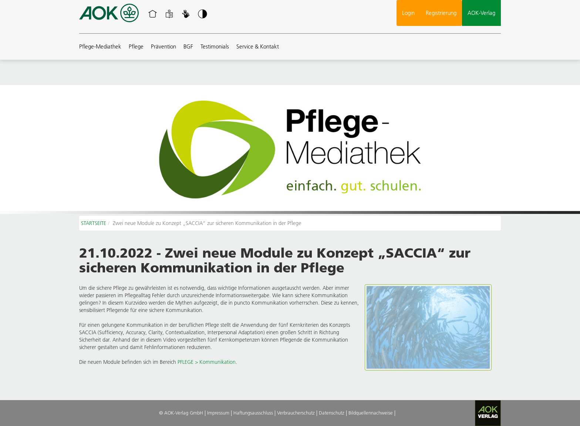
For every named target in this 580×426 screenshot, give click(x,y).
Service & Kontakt (257, 46)
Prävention (163, 46)
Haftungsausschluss (253, 413)
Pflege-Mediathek (100, 46)
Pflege (136, 46)
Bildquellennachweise (370, 413)
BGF (188, 46)
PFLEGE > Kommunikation (207, 362)
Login (408, 12)
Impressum (218, 413)
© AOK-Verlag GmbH (181, 413)
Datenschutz (331, 413)
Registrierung (441, 12)
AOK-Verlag (481, 12)
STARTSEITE (93, 223)
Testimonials (214, 46)
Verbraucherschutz (296, 413)
